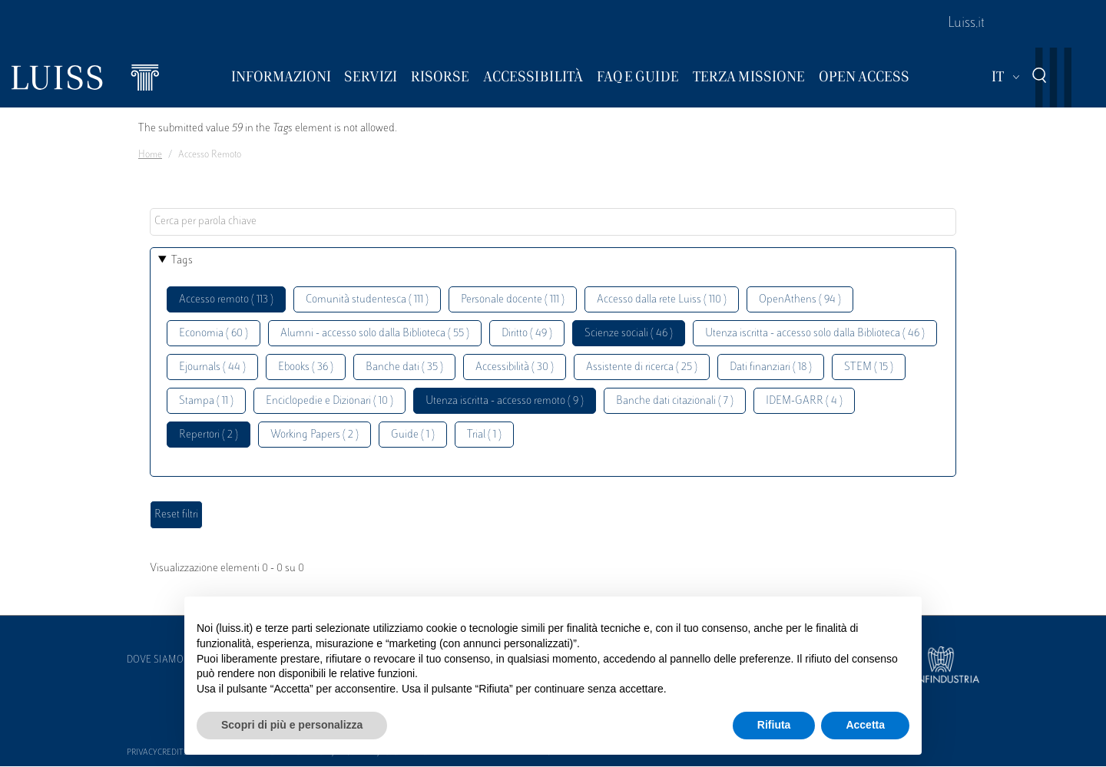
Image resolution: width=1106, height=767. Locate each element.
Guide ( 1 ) (413, 435)
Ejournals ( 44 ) (212, 367)
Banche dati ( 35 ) (404, 367)
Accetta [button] (865, 725)
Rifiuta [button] (774, 725)
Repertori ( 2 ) (208, 435)
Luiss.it (966, 24)
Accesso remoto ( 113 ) (226, 300)
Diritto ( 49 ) (527, 333)
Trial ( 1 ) (484, 435)
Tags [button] (182, 260)
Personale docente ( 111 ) (513, 300)
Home (150, 155)
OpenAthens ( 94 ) (800, 300)
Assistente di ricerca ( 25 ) (641, 367)
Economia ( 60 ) (213, 333)
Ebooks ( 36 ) (305, 367)
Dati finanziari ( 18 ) (771, 367)
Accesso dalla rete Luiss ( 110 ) (662, 300)
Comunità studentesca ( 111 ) (367, 300)
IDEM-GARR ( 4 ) (804, 401)
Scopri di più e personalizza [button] (292, 725)
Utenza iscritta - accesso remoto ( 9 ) (505, 401)
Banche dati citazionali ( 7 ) (674, 401)
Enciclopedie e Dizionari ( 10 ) (329, 401)
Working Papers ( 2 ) (314, 435)
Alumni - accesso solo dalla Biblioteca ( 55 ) (374, 333)
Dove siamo (155, 660)
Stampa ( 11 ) (206, 401)
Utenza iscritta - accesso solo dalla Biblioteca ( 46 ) (815, 333)
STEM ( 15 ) (868, 367)
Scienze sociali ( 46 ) (628, 333)
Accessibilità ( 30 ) (514, 367)
